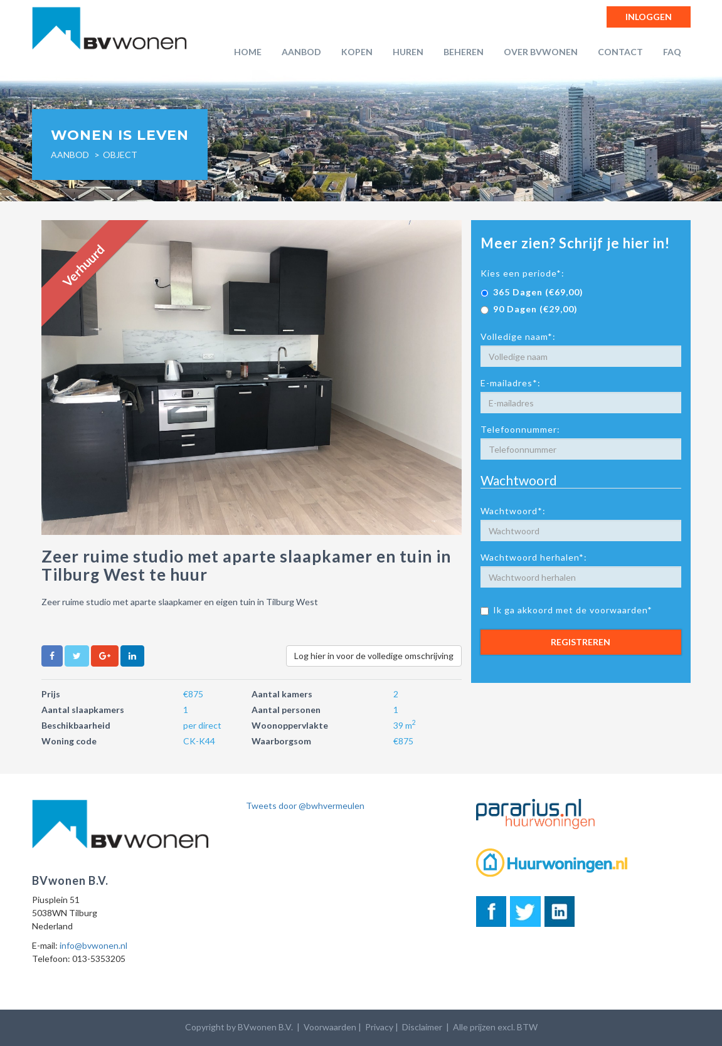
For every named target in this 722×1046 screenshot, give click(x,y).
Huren (408, 51)
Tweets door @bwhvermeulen (305, 805)
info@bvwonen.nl (93, 945)
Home (248, 51)
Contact (620, 51)
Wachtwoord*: (513, 510)
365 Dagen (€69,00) (531, 292)
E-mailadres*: (510, 383)
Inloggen (648, 16)
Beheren (463, 51)
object (120, 154)
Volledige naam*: (518, 336)
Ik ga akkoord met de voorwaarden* (566, 610)
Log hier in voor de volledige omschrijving (374, 655)
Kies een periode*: (522, 273)
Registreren (580, 642)
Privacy (379, 1027)
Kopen (357, 51)
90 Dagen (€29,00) (529, 309)
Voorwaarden (330, 1027)
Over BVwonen (541, 51)
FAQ (672, 51)
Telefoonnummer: (520, 429)
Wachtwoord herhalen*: (533, 557)
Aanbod (301, 51)
